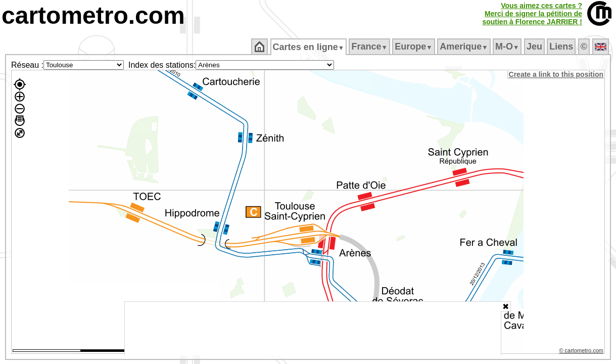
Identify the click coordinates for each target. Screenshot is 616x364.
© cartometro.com (582, 352)
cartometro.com (93, 15)
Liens (562, 46)
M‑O (508, 46)
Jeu (535, 46)
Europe (414, 46)
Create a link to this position (556, 74)
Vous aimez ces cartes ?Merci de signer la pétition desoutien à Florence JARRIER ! (532, 14)
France (370, 46)
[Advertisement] (313, 328)
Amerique (465, 46)
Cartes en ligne (309, 47)
